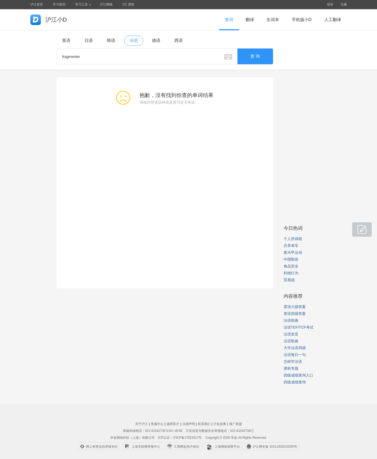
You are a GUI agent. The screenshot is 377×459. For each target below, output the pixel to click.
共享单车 (291, 245)
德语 (156, 40)
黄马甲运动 (293, 252)
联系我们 (204, 424)
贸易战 (289, 280)
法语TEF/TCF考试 (299, 327)
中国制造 (291, 259)
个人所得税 (293, 239)
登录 (330, 4)
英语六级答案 (295, 307)
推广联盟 (235, 424)
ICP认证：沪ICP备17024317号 (180, 438)
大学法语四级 (295, 348)
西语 (178, 40)
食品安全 (291, 266)
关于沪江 (141, 424)
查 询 (255, 56)
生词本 (272, 19)
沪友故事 (219, 424)
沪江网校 (106, 4)
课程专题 (291, 368)
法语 (134, 40)
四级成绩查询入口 (298, 375)
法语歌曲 (291, 320)
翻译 (250, 19)
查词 (229, 19)
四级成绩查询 (295, 382)
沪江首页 (36, 4)
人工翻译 (332, 19)
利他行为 (291, 273)
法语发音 (291, 334)
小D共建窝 (357, 227)
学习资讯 (59, 4)
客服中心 (157, 424)
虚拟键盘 (228, 57)
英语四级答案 (295, 313)
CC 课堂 (128, 4)
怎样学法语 (293, 361)
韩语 (111, 40)
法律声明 (188, 424)
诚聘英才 (172, 424)
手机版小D (302, 19)
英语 (66, 40)
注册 (344, 4)
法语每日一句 (295, 355)
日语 (88, 40)
